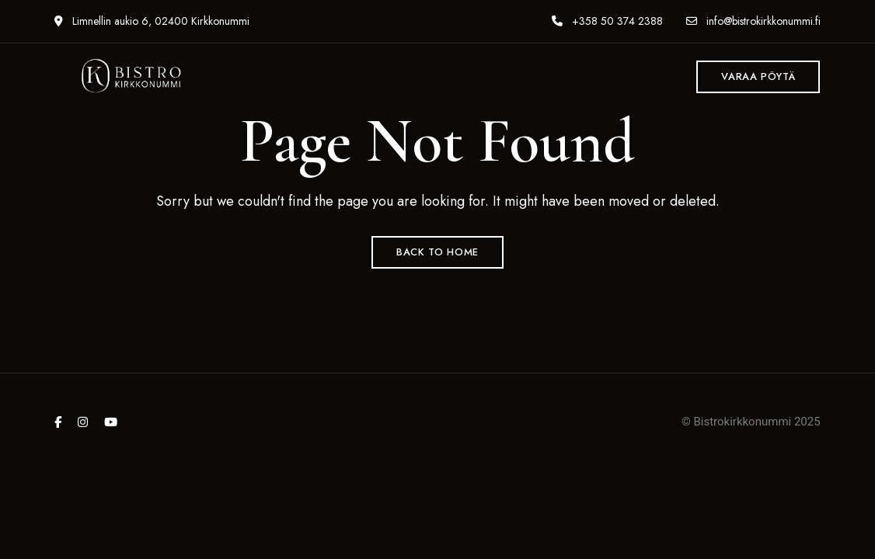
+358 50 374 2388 (607, 21)
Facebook (57, 422)
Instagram (83, 422)
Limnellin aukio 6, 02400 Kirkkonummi (151, 21)
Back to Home (437, 252)
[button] (758, 77)
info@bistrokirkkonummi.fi (753, 21)
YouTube (110, 422)
